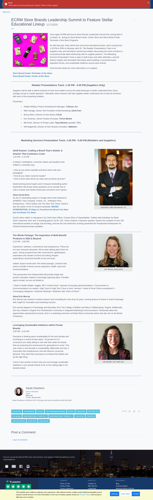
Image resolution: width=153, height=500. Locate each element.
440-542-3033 (36, 397)
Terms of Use (65, 483)
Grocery (40, 411)
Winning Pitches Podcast (125, 488)
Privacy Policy (65, 486)
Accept (136, 494)
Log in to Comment (20, 440)
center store (80, 416)
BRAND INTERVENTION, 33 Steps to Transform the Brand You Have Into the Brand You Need (40, 210)
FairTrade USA (93, 411)
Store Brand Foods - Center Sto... (35, 416)
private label (32, 421)
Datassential (81, 411)
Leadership (92, 488)
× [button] (148, 2)
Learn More (125, 494)
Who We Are (92, 486)
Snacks (70, 411)
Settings (114, 494)
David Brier (90, 416)
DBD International (19, 421)
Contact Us (92, 483)
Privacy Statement (66, 488)
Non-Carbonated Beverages (55, 411)
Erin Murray (16, 416)
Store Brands (43, 421)
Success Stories (122, 486)
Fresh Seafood (29, 411)
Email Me (29, 395)
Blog (117, 483)
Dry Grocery (17, 411)
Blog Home (6, 12)
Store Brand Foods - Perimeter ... (61, 416)
